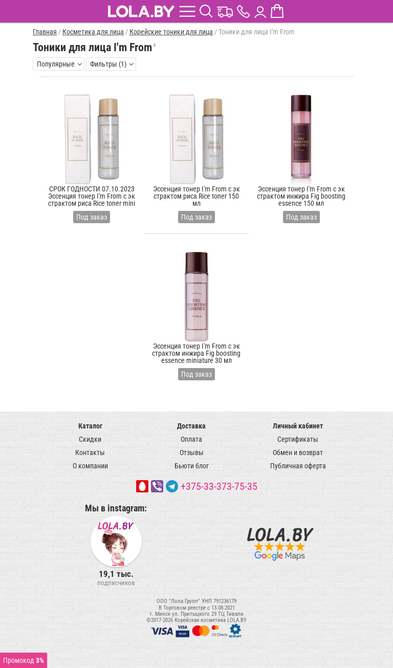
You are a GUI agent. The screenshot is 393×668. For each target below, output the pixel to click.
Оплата (191, 439)
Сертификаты (297, 439)
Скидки (90, 439)
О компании (90, 466)
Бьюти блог (191, 466)
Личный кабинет (298, 426)
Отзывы (192, 452)
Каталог (90, 426)
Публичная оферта (298, 466)
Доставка (191, 426)
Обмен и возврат (298, 452)
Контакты (90, 452)
